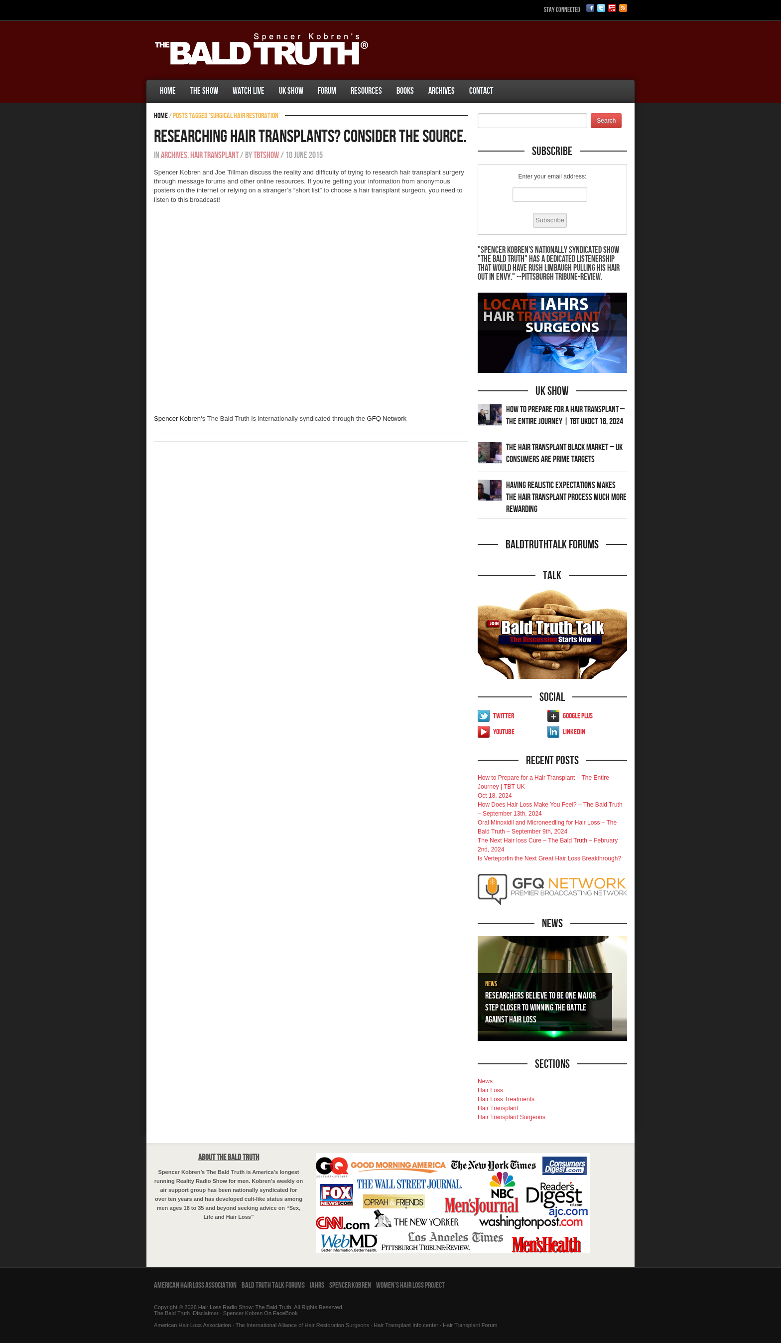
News (491, 984)
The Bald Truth (172, 1313)
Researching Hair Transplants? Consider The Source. (310, 137)
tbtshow (266, 155)
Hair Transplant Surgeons (511, 1117)
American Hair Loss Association (195, 1285)
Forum (327, 91)
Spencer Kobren (177, 418)
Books (405, 91)
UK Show (291, 91)
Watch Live (248, 91)
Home (168, 91)
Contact (481, 91)
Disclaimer (205, 1313)
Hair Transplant (214, 155)
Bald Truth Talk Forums (273, 1285)
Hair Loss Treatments (506, 1099)
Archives (441, 91)
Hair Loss (490, 1090)
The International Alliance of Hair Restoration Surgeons (302, 1325)
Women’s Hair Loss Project (410, 1285)
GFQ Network (386, 418)
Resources (366, 91)
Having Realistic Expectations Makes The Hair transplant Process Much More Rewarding (566, 497)
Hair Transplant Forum (469, 1325)
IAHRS (317, 1285)
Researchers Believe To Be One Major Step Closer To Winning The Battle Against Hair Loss (540, 1008)
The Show (204, 91)
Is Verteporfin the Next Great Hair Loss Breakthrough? (549, 858)
